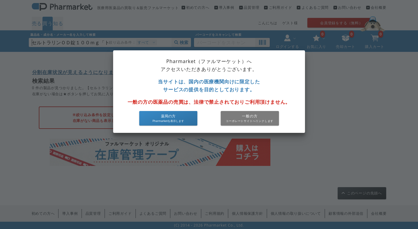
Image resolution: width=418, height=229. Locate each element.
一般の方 (249, 116)
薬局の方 (168, 116)
